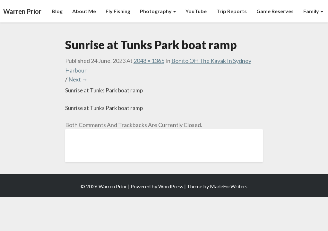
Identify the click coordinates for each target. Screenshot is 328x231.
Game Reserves (275, 11)
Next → (78, 79)
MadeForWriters (228, 186)
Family (313, 11)
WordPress (170, 186)
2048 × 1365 (149, 60)
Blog (57, 11)
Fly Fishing (118, 11)
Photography (158, 11)
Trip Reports (231, 11)
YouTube (196, 11)
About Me (84, 11)
